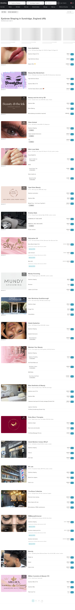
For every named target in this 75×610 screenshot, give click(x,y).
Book (72, 54)
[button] (17, 3)
